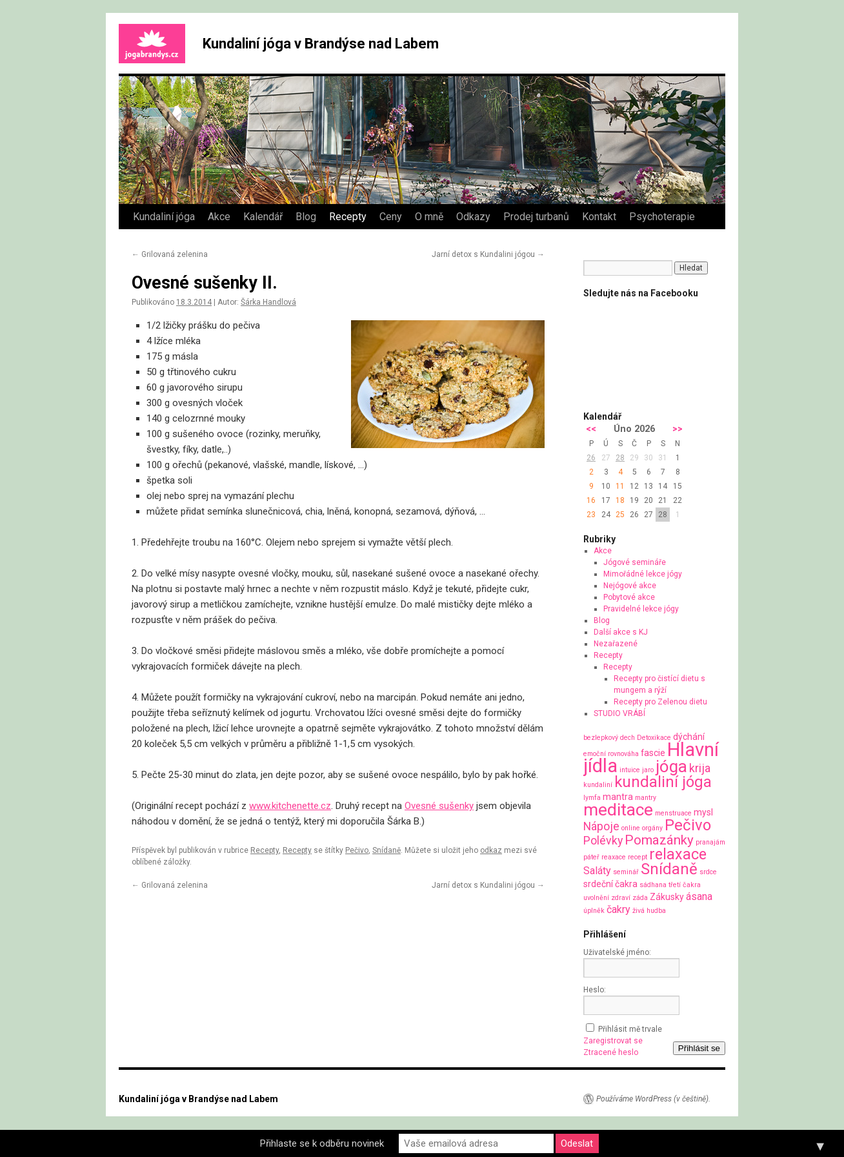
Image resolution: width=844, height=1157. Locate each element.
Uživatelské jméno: (617, 952)
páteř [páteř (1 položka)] (591, 857)
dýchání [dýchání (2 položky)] (689, 737)
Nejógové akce (629, 585)
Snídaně (386, 850)
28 (620, 457)
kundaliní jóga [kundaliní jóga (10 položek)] (663, 782)
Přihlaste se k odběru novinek (322, 1143)
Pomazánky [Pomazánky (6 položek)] (659, 840)
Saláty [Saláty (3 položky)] (597, 871)
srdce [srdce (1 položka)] (708, 872)
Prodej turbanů (536, 216)
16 (591, 500)
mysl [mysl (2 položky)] (703, 812)
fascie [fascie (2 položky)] (653, 753)
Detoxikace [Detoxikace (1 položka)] (654, 737)
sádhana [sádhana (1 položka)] (653, 885)
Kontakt (599, 216)
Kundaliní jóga (164, 216)
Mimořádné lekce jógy (642, 573)
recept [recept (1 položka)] (637, 857)
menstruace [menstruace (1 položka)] (673, 813)
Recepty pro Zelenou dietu (660, 701)
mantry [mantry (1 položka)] (645, 798)
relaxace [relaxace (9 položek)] (678, 854)
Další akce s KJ (621, 632)
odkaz (491, 850)
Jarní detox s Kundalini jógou (488, 254)
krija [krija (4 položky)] (699, 768)
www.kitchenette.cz (290, 806)
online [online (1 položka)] (630, 828)
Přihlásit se (699, 1048)
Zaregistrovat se (613, 1040)
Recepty (348, 216)
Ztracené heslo (610, 1052)
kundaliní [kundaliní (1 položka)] (597, 785)
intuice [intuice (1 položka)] (629, 770)
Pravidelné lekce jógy (641, 608)
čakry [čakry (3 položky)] (618, 909)
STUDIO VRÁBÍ (619, 713)
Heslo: (594, 989)
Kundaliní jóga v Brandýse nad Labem (321, 44)
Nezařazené (616, 643)
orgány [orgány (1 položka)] (652, 828)
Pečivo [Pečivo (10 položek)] (688, 825)
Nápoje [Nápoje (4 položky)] (601, 826)
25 (620, 514)
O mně (429, 216)
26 (591, 457)
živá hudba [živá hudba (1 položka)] (649, 910)
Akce (219, 216)
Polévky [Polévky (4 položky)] (603, 840)
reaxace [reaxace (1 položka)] (613, 857)
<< (591, 429)
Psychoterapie (662, 216)
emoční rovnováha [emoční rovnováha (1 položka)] (611, 754)
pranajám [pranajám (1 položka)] (710, 842)
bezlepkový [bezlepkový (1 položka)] (600, 737)
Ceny (390, 216)
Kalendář (263, 216)
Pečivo (356, 850)
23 (591, 514)
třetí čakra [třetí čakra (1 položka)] (684, 885)
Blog (306, 216)
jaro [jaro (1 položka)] (648, 770)
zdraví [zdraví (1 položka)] (620, 898)
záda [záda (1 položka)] (640, 898)
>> (677, 429)
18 (620, 500)
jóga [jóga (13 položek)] (671, 766)
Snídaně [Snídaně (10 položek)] (669, 869)
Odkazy (473, 216)
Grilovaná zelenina (170, 254)
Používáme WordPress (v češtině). (653, 1098)
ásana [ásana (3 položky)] (699, 896)
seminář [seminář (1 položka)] (626, 872)
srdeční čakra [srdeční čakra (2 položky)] (610, 884)
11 (620, 486)
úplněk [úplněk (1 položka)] (594, 910)
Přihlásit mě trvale (630, 1029)
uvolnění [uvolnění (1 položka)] (596, 898)
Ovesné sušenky (439, 806)
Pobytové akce (629, 597)
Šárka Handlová (268, 302)
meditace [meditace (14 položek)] (618, 809)
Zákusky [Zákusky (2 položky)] (667, 897)
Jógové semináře (634, 562)
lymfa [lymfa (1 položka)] (592, 798)
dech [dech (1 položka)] (627, 737)
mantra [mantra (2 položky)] (618, 797)
